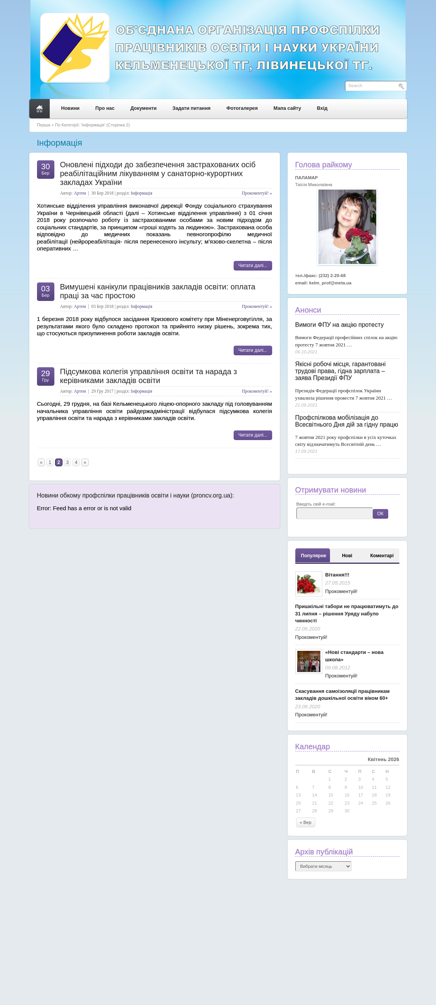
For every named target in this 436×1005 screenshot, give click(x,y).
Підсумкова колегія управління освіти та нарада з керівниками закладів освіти (148, 376)
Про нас (104, 108)
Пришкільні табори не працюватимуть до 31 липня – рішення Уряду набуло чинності (347, 613)
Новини (70, 108)
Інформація (141, 193)
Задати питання (191, 108)
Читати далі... (252, 265)
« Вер (305, 822)
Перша (44, 125)
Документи (143, 108)
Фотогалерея (242, 108)
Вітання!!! (337, 575)
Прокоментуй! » (257, 193)
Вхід (322, 108)
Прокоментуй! (341, 591)
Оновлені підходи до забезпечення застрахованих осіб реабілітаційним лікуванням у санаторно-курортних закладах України (158, 173)
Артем (80, 193)
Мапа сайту (287, 108)
